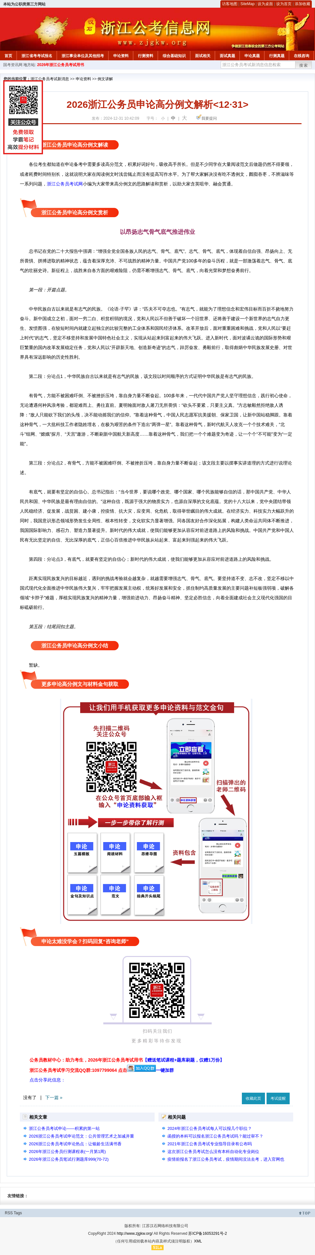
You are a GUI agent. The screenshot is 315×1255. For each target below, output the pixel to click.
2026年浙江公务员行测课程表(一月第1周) (67, 1151)
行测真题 (277, 56)
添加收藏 (302, 4)
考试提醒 (278, 1098)
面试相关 (202, 56)
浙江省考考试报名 (36, 56)
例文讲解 (105, 79)
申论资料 (121, 56)
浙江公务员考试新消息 (49, 79)
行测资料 (145, 56)
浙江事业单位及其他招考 (83, 56)
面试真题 (227, 56)
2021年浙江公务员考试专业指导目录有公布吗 (209, 1143)
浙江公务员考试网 (65, 183)
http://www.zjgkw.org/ (135, 1233)
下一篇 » (54, 1097)
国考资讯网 (12, 65)
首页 (8, 56)
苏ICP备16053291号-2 (207, 1233)
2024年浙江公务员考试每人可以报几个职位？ (209, 1128)
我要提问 (209, 118)
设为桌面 (265, 4)
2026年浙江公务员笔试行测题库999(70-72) (69, 1159)
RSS (9, 1213)
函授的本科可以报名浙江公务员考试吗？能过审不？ (215, 1136)
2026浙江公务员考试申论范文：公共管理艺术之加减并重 (81, 1136)
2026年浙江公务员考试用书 (60, 65)
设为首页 (284, 4)
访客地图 (229, 4)
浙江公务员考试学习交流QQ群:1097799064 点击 (78, 1070)
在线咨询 (301, 56)
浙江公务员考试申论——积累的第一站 (64, 1128)
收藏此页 (253, 1098)
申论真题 (252, 56)
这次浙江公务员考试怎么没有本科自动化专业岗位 (213, 1151)
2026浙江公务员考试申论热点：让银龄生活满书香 (75, 1143)
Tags (18, 1213)
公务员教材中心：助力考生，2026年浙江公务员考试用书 (127, 1060)
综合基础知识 (174, 56)
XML (198, 1241)
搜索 (303, 65)
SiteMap (248, 4)
